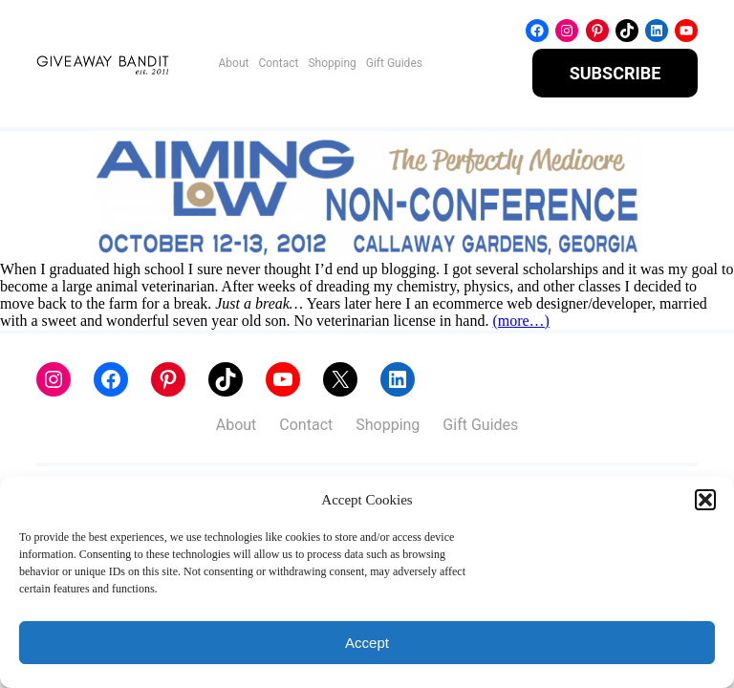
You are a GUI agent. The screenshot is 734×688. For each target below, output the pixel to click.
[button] (705, 499)
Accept (367, 642)
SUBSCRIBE (615, 73)
